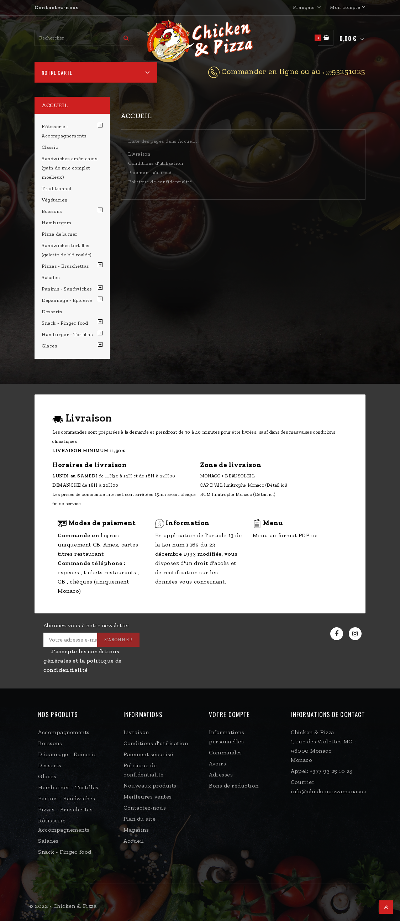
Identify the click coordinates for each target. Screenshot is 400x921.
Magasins (136, 829)
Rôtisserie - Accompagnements (64, 131)
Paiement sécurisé (149, 172)
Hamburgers (56, 223)
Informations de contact (328, 714)
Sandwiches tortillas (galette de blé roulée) (66, 250)
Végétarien (55, 200)
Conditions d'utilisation (155, 163)
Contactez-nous (57, 8)
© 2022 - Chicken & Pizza (62, 905)
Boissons (52, 211)
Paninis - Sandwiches (67, 289)
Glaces (49, 346)
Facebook (337, 633)
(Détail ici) (276, 485)
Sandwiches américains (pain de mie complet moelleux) (70, 168)
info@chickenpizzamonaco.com (334, 791)
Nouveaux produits (150, 785)
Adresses (221, 774)
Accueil (55, 105)
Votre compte (229, 714)
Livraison (139, 154)
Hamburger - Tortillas (67, 334)
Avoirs (217, 763)
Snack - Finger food (65, 323)
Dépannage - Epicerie (67, 300)
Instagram (356, 633)
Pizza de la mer (60, 234)
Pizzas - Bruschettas (65, 266)
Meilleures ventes (147, 796)
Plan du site (139, 818)
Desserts (52, 312)
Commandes (225, 752)
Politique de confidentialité (160, 182)
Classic (50, 147)
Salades (50, 277)
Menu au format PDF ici (285, 535)
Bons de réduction (234, 785)
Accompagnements (64, 732)
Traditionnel (56, 188)
